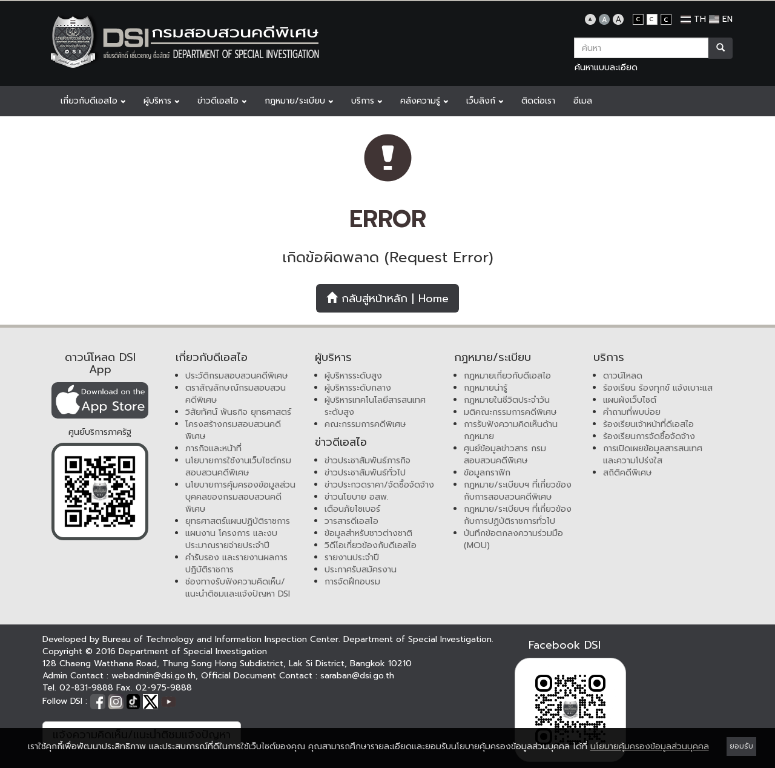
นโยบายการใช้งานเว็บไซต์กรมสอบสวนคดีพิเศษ (238, 466)
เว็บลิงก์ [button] (484, 100)
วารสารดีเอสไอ (351, 521)
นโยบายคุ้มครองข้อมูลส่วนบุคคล (649, 746)
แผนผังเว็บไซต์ (629, 400)
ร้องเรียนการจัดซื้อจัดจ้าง (649, 436)
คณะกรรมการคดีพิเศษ (365, 424)
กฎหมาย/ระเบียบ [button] (299, 100)
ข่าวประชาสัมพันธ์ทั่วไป (365, 472)
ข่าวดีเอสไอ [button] (221, 100)
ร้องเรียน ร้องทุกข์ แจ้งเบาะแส (658, 388)
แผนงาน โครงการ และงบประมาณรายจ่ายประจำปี (231, 539)
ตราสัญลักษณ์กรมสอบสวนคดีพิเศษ (235, 394)
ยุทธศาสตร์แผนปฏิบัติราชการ (237, 521)
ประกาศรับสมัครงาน (361, 569)
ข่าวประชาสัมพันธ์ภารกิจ (368, 460)
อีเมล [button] (582, 100)
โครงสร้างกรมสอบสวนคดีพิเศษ (233, 430)
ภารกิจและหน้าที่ (213, 448)
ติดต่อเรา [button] (538, 100)
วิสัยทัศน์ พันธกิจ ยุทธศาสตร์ (238, 412)
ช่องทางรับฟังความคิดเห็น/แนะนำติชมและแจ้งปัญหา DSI (237, 587)
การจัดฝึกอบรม (352, 581)
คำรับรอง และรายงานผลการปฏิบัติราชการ (236, 563)
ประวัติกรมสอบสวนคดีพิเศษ (236, 375)
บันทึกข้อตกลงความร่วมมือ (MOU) (513, 539)
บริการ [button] (366, 100)
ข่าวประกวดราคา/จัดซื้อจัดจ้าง (379, 484)
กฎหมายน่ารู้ (485, 388)
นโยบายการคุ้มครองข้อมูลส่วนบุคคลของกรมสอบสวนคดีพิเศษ (240, 496)
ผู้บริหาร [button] (161, 100)
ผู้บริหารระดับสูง (353, 375)
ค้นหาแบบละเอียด (606, 67)
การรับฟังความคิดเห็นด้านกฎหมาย (511, 430)
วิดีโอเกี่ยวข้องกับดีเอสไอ (371, 545)
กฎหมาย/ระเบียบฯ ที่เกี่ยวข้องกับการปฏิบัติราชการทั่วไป (518, 515)
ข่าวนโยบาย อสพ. (357, 497)
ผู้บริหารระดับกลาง (358, 388)
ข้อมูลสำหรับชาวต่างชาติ (368, 533)
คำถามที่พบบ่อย (632, 412)
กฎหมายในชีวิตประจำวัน (507, 400)
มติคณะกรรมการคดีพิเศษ (510, 412)
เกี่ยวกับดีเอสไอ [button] (93, 100)
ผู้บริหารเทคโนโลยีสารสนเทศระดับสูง (375, 406)
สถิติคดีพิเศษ (627, 472)
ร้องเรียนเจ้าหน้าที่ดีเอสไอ (648, 424)
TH (693, 19)
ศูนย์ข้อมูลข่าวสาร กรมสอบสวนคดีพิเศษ (505, 454)
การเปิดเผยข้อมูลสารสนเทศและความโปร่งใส (652, 454)
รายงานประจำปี (352, 557)
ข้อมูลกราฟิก (487, 472)
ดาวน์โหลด (622, 375)
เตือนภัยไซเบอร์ (352, 509)
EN (721, 19)
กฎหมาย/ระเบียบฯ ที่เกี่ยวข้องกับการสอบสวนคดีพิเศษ (518, 490)
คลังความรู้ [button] (424, 100)
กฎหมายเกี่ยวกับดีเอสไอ (507, 375)
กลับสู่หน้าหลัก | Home (387, 298)
